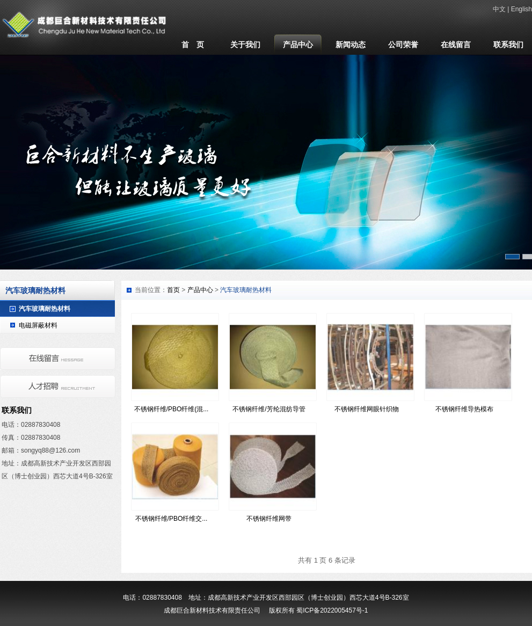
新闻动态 (351, 45)
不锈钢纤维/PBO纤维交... (171, 518)
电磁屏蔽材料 (38, 325)
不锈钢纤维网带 (268, 518)
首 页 (192, 45)
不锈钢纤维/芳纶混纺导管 (268, 409)
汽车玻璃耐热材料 (44, 308)
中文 (499, 9)
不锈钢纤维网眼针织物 (366, 409)
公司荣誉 (403, 45)
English (521, 9)
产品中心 (298, 45)
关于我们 (245, 45)
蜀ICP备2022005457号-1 (332, 610)
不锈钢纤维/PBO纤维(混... (171, 409)
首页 (173, 290)
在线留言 (456, 45)
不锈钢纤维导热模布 (464, 409)
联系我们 (508, 45)
